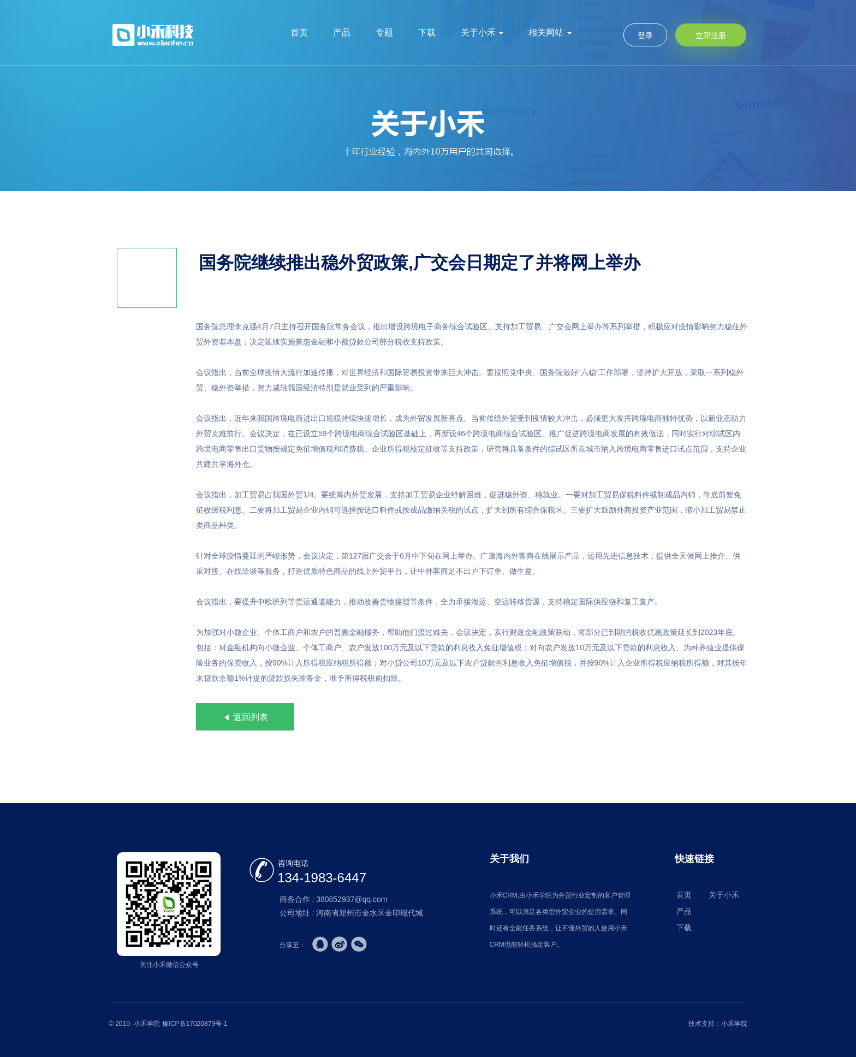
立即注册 (711, 35)
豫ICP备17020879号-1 (195, 1024)
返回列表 (245, 717)
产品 (341, 32)
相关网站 (549, 32)
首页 (299, 32)
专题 (384, 32)
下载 (427, 32)
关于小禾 (482, 32)
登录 (645, 35)
